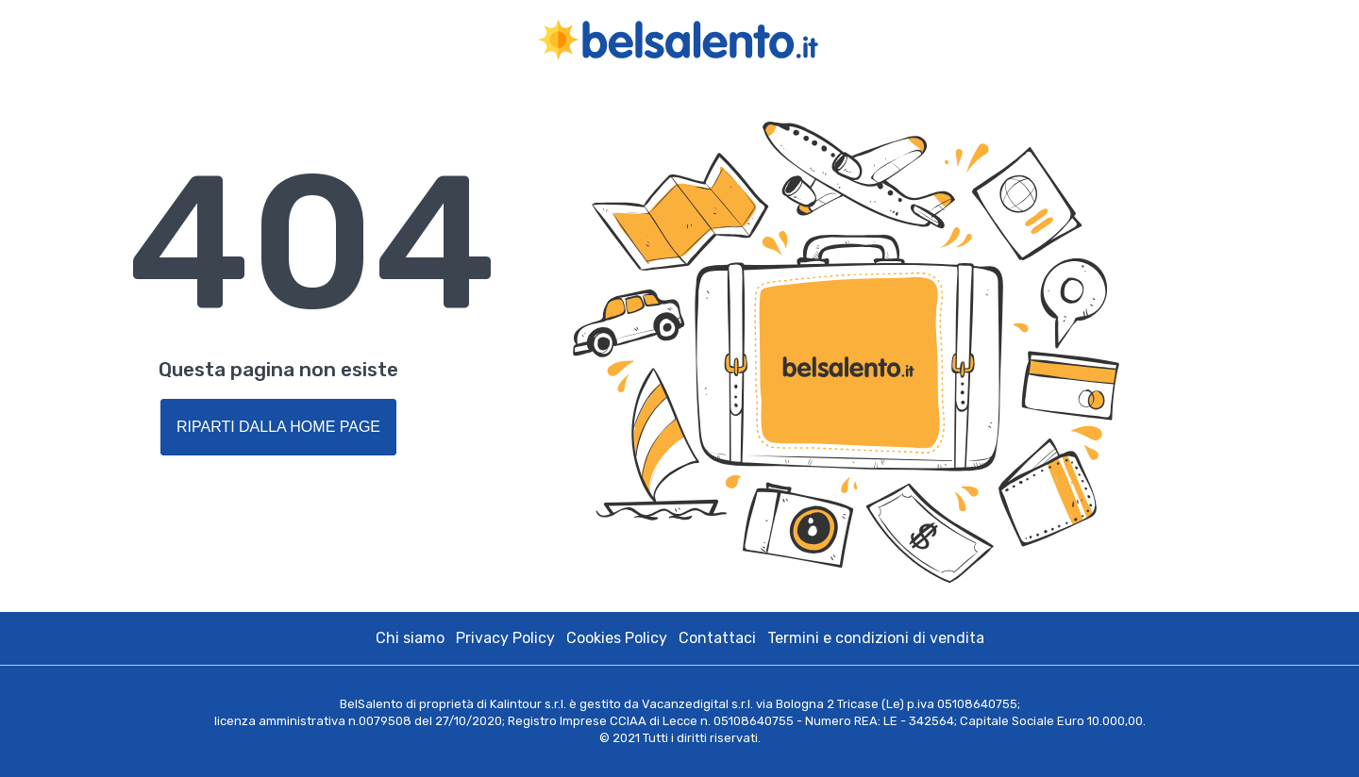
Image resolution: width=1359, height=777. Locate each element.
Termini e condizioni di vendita (875, 638)
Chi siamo (410, 638)
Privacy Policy (505, 638)
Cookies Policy (616, 638)
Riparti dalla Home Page (278, 427)
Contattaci (717, 638)
